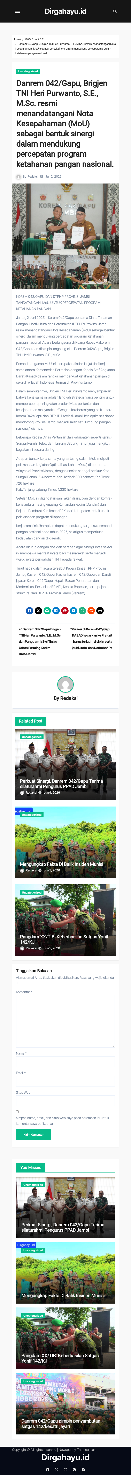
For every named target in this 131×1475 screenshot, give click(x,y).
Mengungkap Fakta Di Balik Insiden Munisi (61, 864)
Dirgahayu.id (65, 11)
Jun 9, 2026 (52, 792)
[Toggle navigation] (17, 11)
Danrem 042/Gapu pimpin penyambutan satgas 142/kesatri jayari (60, 1423)
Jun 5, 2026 (52, 870)
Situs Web (23, 1092)
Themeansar (86, 1450)
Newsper (65, 1450)
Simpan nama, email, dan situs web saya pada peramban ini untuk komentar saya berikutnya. (62, 1121)
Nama (21, 1053)
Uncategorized (28, 71)
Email (21, 1073)
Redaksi (33, 176)
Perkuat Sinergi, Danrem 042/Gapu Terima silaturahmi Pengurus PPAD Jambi (61, 784)
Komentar (24, 992)
